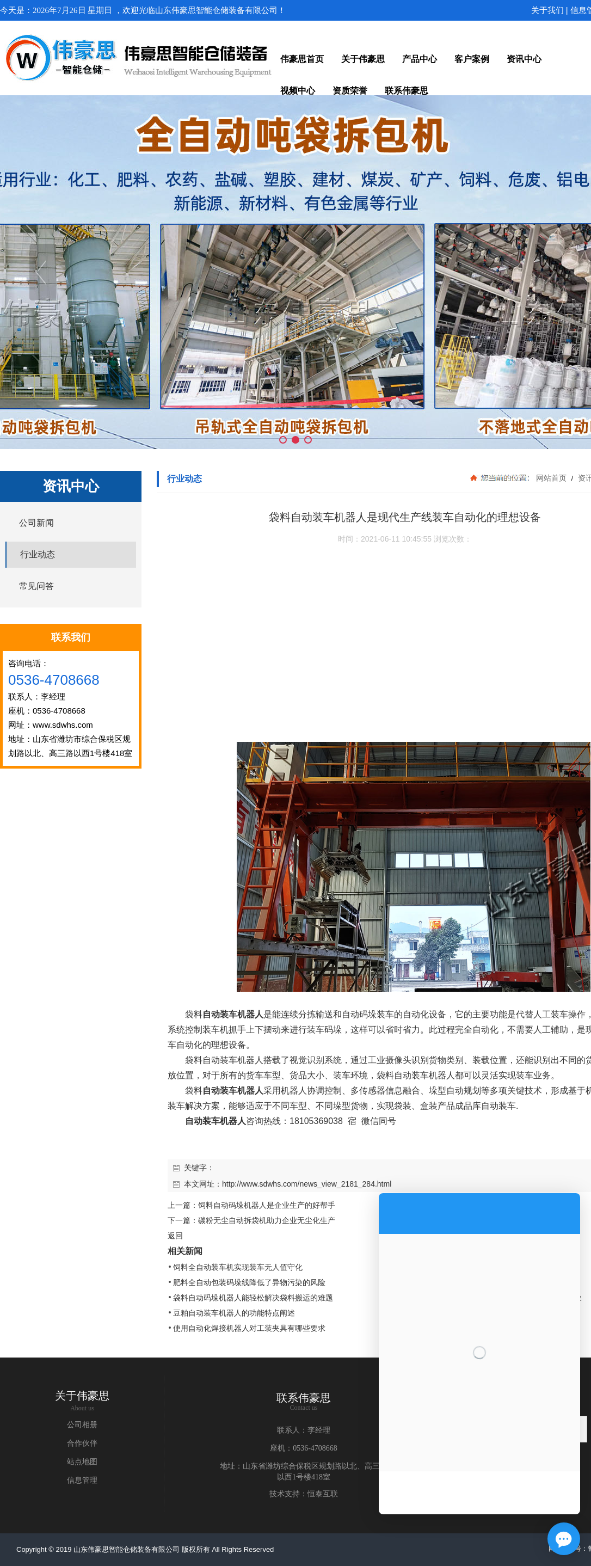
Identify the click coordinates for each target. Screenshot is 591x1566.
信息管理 (82, 1480)
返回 (175, 1235)
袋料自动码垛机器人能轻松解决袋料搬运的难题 (253, 1297)
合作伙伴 (82, 1443)
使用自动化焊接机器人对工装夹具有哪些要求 (249, 1328)
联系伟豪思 (303, 1398)
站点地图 (82, 1462)
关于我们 (547, 10)
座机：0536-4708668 (303, 1448)
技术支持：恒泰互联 (303, 1494)
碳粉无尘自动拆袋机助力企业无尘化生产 (266, 1220)
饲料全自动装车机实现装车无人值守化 (238, 1267)
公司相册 (82, 1425)
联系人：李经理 (303, 1430)
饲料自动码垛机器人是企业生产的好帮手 (266, 1205)
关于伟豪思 (82, 1396)
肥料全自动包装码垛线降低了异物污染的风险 (249, 1282)
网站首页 (551, 478)
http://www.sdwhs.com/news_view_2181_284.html (306, 1184)
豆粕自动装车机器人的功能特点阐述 (234, 1313)
